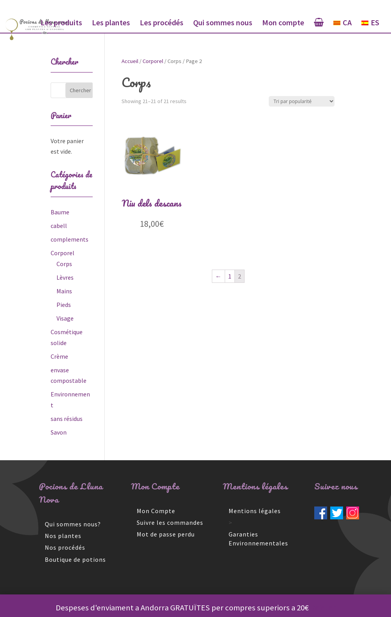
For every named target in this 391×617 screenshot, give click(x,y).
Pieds (63, 304)
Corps (64, 264)
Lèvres (65, 277)
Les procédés (161, 23)
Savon (59, 432)
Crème (59, 356)
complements (69, 239)
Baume (60, 212)
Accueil (130, 61)
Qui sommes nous (222, 23)
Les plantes (111, 23)
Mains (64, 291)
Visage (65, 318)
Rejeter (323, 608)
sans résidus (67, 418)
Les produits (61, 23)
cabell (59, 226)
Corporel (153, 61)
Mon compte (283, 23)
